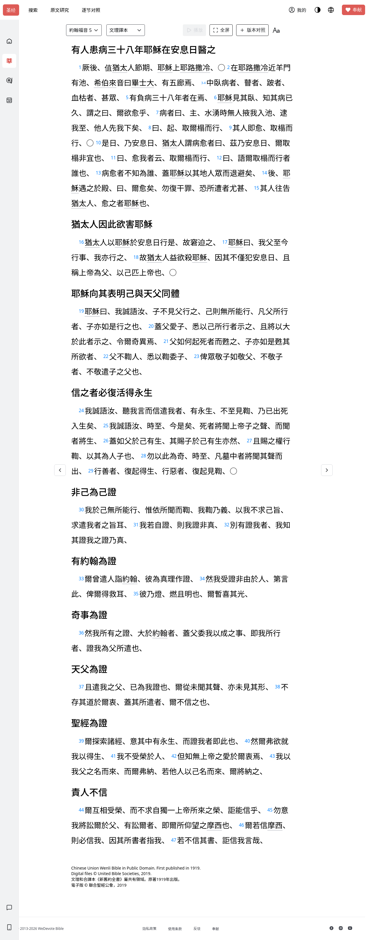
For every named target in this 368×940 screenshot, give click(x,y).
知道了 (147, 49)
